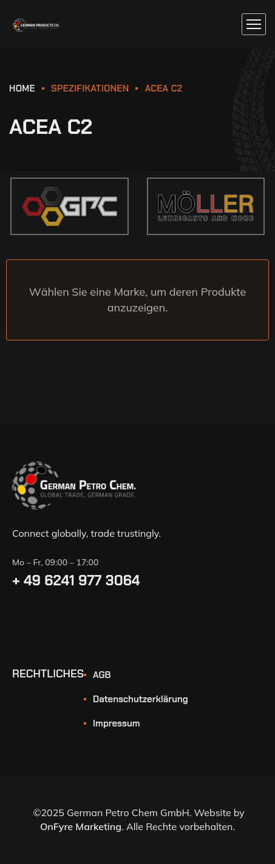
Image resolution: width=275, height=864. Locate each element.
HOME (22, 88)
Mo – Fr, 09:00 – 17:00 (55, 562)
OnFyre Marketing (80, 826)
